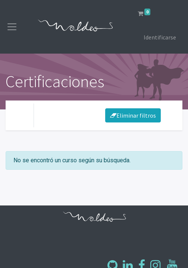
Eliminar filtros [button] (133, 115)
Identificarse (160, 37)
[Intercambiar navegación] (170, 115)
